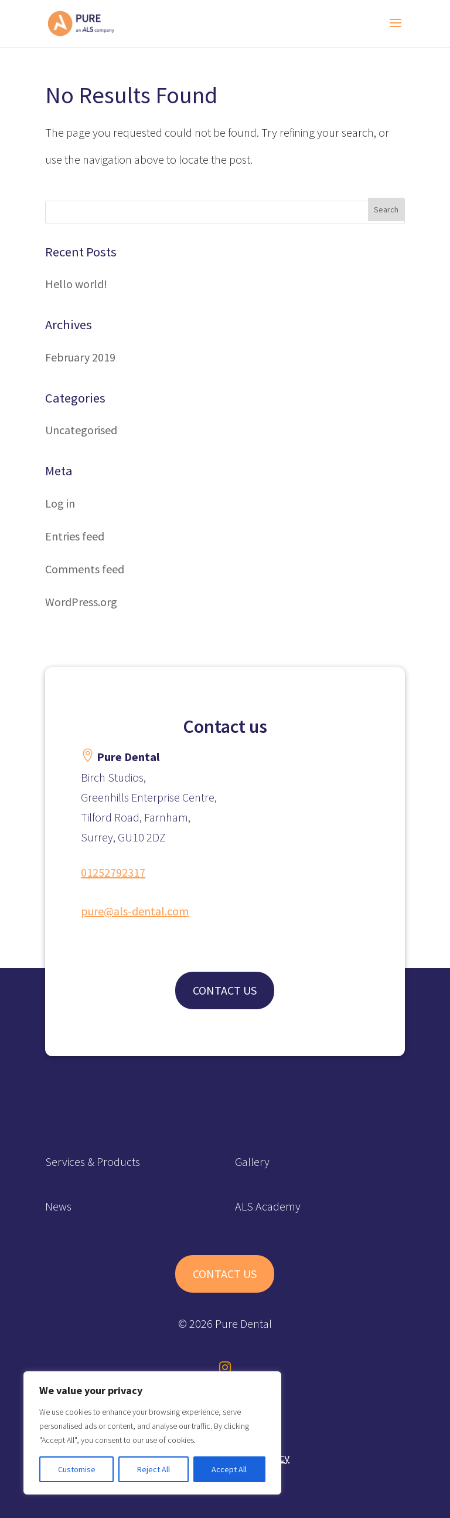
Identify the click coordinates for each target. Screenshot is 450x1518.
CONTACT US (225, 990)
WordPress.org (81, 601)
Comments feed (84, 569)
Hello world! (76, 283)
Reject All (153, 1469)
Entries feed (74, 536)
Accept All (229, 1469)
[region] (152, 1433)
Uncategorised (81, 429)
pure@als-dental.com (135, 911)
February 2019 (80, 357)
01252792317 (113, 872)
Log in (60, 503)
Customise (77, 1469)
